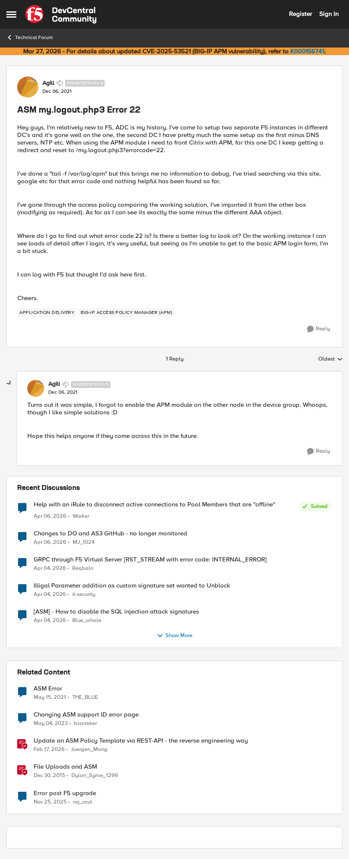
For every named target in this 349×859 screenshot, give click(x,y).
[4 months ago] (50, 516)
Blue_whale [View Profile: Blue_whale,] (86, 620)
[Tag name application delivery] (46, 312)
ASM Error (48, 688)
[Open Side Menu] (11, 14)
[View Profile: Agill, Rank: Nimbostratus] (27, 86)
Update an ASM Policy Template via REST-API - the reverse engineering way (141, 740)
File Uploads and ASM (65, 766)
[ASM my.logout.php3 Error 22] (62, 392)
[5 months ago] (49, 749)
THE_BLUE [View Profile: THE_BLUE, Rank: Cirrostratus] (85, 697)
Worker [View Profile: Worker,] (81, 516)
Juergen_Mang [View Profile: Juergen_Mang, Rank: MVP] (89, 749)
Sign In (329, 14)
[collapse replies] (9, 383)
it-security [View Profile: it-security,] (83, 594)
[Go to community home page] (61, 14)
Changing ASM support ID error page (86, 714)
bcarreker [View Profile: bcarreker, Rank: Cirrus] (85, 723)
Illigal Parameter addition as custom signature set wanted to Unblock (132, 585)
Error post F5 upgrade (65, 793)
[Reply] (318, 329)
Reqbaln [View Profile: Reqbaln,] (82, 568)
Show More (174, 635)
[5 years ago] (50, 697)
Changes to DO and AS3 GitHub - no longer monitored (110, 533)
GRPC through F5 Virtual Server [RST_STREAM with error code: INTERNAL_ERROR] (150, 559)
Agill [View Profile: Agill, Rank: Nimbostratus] (48, 83)
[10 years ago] (49, 775)
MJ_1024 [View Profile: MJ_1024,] (83, 542)
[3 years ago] (51, 723)
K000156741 (307, 51)
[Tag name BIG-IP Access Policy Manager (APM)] (126, 312)
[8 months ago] (50, 801)
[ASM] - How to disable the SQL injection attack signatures (116, 611)
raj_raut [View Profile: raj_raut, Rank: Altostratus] (82, 801)
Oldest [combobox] (330, 359)
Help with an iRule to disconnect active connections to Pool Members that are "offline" (154, 504)
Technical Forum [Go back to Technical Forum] (29, 37)
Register (300, 14)
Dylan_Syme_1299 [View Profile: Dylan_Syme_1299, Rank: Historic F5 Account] (94, 775)
